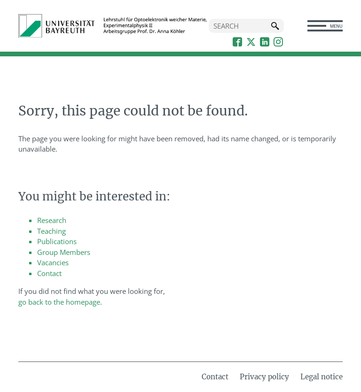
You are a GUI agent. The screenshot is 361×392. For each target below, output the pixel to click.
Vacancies (53, 262)
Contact (49, 273)
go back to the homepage (59, 302)
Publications (57, 241)
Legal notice (321, 376)
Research (51, 220)
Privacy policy (264, 376)
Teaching (51, 231)
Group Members (63, 252)
